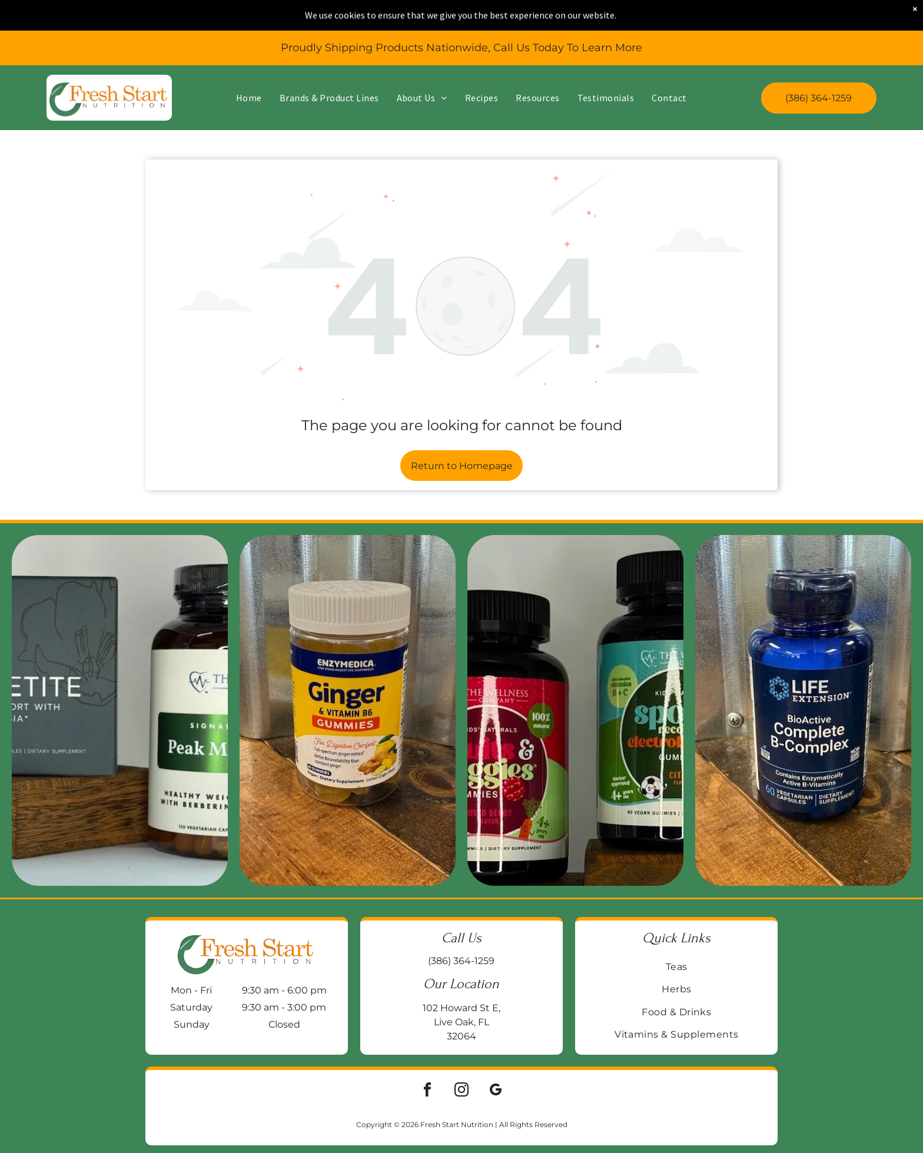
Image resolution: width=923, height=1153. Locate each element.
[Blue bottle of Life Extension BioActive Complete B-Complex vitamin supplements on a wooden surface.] (803, 710)
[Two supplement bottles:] (575, 710)
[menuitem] (249, 67)
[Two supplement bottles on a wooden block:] (120, 710)
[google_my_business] (495, 1091)
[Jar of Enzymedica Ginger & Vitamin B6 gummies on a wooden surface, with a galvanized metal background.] (348, 710)
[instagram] (461, 1091)
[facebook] (427, 1091)
